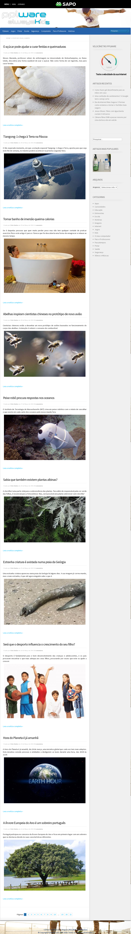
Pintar (20, 31)
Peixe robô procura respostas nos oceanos (28, 398)
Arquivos (96, 187)
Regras (65, 929)
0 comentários (39, 143)
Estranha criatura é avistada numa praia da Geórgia (34, 562)
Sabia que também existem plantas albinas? (30, 480)
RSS (70, 929)
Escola (26, 31)
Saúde (97, 249)
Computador (46, 31)
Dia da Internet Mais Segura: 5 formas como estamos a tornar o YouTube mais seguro (111, 105)
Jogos (13, 31)
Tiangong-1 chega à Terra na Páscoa (25, 136)
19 (62, 914)
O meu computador (102, 236)
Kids (96, 233)
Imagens (98, 223)
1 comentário (38, 225)
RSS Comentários (80, 929)
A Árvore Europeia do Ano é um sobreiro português (34, 823)
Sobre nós (56, 929)
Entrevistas (99, 213)
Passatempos (100, 242)
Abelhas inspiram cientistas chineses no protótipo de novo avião (42, 314)
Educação (98, 210)
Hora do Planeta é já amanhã (20, 738)
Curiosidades (100, 207)
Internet (98, 226)
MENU (6, 4)
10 (55, 914)
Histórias (71, 31)
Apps (97, 203)
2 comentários (39, 53)
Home (8, 38)
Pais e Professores (59, 31)
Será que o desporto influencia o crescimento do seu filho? (39, 644)
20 (66, 914)
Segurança (35, 31)
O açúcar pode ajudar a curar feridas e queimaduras (34, 46)
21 (71, 914)
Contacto (47, 929)
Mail (14, 4)
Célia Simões (14, 53)
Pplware (6, 31)
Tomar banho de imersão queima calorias (28, 219)
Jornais (21, 4)
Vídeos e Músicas (102, 255)
